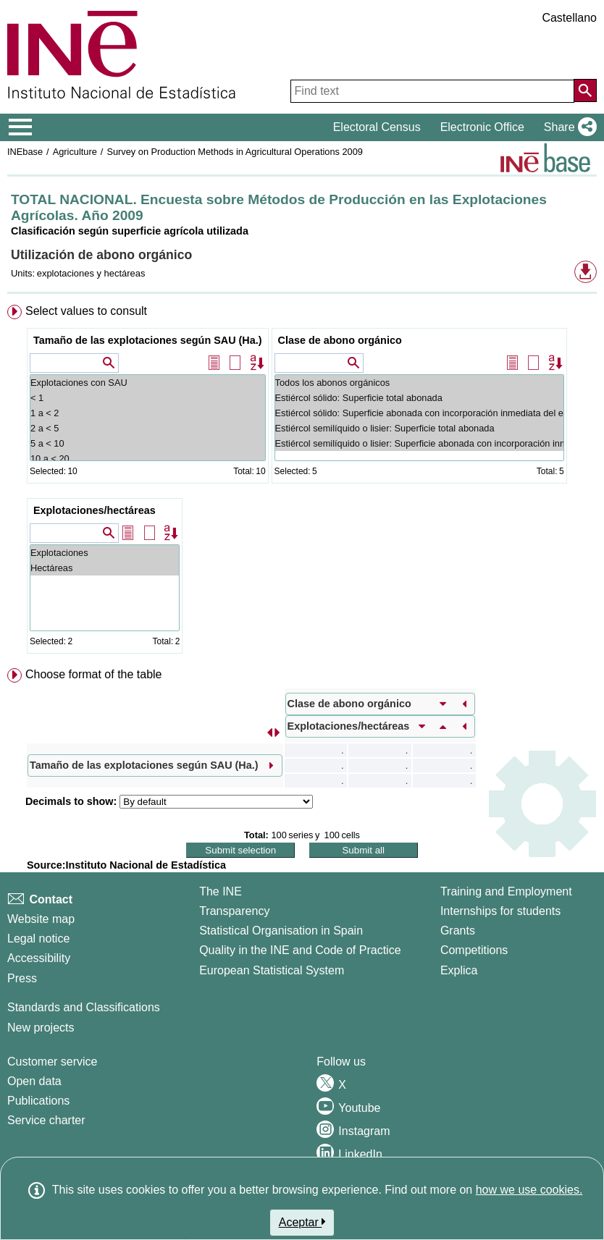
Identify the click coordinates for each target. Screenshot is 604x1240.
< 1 (147, 397)
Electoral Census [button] (377, 127)
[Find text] (432, 91)
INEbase (25, 151)
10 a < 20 (147, 458)
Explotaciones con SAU (147, 382)
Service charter (46, 1120)
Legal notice (38, 938)
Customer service (52, 1061)
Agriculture (75, 151)
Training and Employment (506, 891)
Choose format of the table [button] (93, 674)
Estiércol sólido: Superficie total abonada (419, 397)
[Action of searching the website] (585, 90)
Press (22, 978)
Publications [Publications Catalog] (38, 1101)
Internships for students (500, 911)
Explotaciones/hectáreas (94, 510)
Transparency (234, 911)
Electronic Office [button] (482, 127)
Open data (34, 1081)
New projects (40, 1027)
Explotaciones (104, 552)
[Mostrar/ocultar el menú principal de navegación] (20, 127)
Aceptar (302, 1221)
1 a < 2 (147, 413)
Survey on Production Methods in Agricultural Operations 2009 (234, 151)
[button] (567, 127)
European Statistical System (271, 970)
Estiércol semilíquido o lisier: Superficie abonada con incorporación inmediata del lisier (419, 443)
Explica (459, 970)
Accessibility (38, 958)
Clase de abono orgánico (340, 340)
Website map (41, 919)
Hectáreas (104, 567)
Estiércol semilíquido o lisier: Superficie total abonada (419, 428)
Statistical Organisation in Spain (281, 930)
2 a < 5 (147, 428)
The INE (220, 891)
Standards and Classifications (83, 1007)
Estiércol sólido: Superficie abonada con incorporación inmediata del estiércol (419, 413)
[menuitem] (302, 482)
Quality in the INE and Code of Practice (299, 950)
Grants (457, 930)
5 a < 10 (147, 443)
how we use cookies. (529, 1190)
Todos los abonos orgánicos (419, 382)
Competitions (474, 950)
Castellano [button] (569, 18)
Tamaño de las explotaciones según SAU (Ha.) (147, 340)
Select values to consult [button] (86, 311)
